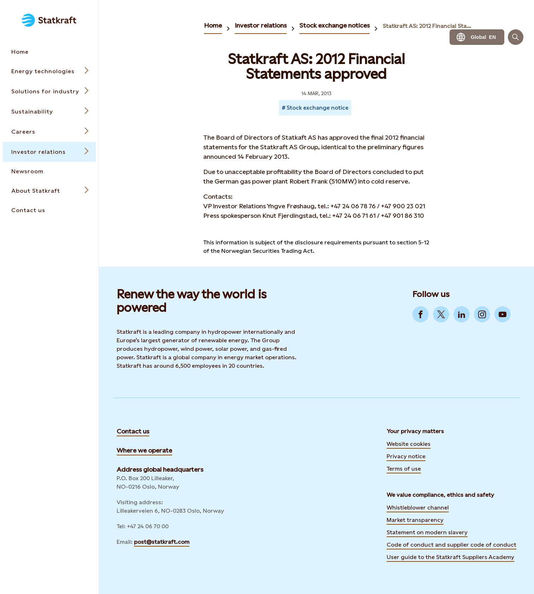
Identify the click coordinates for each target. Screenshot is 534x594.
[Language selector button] (477, 37)
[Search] (515, 37)
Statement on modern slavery (427, 532)
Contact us (133, 431)
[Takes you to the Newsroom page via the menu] (49, 171)
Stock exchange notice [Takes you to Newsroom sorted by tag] (317, 107)
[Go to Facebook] (420, 314)
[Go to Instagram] (482, 314)
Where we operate (144, 450)
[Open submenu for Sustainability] (49, 111)
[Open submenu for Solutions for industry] (49, 91)
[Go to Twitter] (441, 314)
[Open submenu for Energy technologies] (49, 71)
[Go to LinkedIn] (461, 314)
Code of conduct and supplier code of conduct (451, 544)
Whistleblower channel (418, 507)
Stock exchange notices (334, 25)
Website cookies (408, 444)
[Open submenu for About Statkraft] (49, 191)
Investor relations (261, 25)
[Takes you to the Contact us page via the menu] (49, 210)
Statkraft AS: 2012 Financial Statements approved (428, 26)
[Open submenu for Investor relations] (49, 152)
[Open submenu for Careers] (49, 132)
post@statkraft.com (161, 541)
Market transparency (415, 520)
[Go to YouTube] (502, 314)
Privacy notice (406, 456)
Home (213, 25)
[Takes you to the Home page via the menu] (49, 51)
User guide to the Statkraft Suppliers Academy (450, 556)
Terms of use (404, 468)
